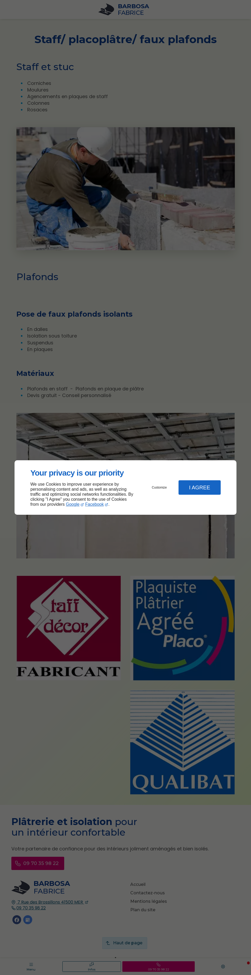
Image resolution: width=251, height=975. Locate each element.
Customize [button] (159, 487)
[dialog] (125, 487)
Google (73, 504)
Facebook (94, 504)
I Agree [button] (199, 487)
